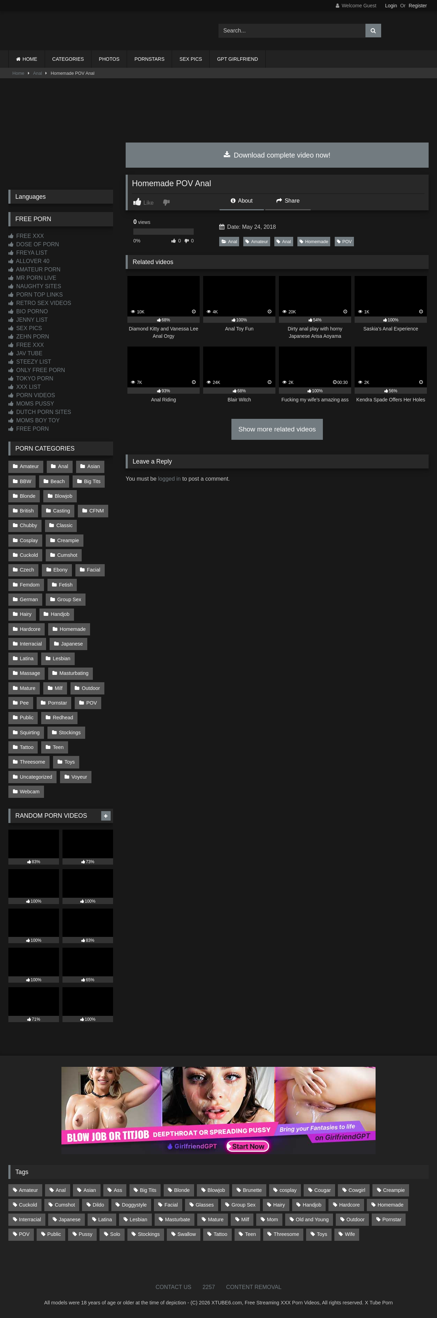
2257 (208, 1287)
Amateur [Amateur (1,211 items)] (28, 1190)
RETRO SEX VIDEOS (39, 303)
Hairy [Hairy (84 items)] (279, 1205)
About (241, 201)
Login (391, 5)
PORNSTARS (149, 59)
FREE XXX (26, 236)
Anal (37, 73)
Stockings (70, 732)
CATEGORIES (68, 59)
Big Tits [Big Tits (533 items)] (148, 1190)
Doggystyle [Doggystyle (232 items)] (134, 1205)
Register (418, 5)
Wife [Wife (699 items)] (350, 1234)
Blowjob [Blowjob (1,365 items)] (216, 1190)
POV (344, 241)
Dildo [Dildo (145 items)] (98, 1205)
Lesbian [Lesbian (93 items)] (138, 1219)
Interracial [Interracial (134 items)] (30, 1219)
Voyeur (79, 777)
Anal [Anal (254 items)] (60, 1190)
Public (27, 717)
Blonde (28, 496)
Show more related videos (277, 429)
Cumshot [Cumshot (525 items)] (65, 1205)
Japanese (72, 644)
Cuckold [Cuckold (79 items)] (28, 1205)
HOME (30, 59)
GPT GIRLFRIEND (237, 59)
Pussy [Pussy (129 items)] (85, 1234)
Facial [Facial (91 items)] (171, 1205)
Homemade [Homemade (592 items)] (390, 1205)
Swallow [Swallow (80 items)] (186, 1234)
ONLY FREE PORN (36, 370)
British (27, 511)
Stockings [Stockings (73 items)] (149, 1234)
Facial (93, 570)
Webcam (30, 791)
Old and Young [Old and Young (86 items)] (312, 1219)
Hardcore (30, 629)
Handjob (60, 614)
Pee (24, 703)
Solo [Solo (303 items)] (115, 1234)
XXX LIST (24, 387)
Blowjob (63, 496)
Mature (28, 688)
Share (287, 201)
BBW (25, 481)
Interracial (31, 644)
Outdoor (91, 688)
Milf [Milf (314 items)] (245, 1219)
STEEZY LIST (29, 362)
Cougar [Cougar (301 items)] (322, 1190)
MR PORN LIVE (32, 278)
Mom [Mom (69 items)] (272, 1219)
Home (18, 73)
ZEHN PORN (28, 337)
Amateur (256, 241)
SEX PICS (190, 59)
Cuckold (29, 555)
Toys (70, 762)
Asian (93, 466)
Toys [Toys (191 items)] (322, 1234)
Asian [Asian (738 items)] (89, 1190)
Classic (65, 525)
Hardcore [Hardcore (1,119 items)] (349, 1205)
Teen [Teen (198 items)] (250, 1234)
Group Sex (69, 599)
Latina (27, 658)
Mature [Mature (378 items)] (216, 1219)
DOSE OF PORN (33, 244)
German (29, 599)
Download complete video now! (277, 155)
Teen (58, 747)
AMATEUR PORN (34, 269)
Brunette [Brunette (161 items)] (252, 1190)
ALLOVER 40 (29, 261)
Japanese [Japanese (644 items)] (69, 1219)
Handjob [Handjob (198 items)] (312, 1205)
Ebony (60, 570)
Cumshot (67, 555)
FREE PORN (28, 429)
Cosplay (29, 540)
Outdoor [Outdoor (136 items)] (356, 1219)
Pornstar (57, 703)
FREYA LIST (27, 253)
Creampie (68, 540)
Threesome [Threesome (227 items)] (286, 1234)
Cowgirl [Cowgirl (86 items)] (357, 1190)
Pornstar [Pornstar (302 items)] (391, 1219)
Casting (61, 511)
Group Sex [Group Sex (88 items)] (243, 1205)
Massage (30, 673)
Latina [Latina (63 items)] (105, 1219)
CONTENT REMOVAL (254, 1287)
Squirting (30, 732)
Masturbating (73, 673)
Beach (58, 481)
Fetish (66, 585)
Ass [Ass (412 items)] (118, 1190)
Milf (58, 688)
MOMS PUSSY (31, 404)
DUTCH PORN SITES (39, 412)
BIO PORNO (28, 311)
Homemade (313, 241)
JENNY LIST (28, 320)
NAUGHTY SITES (34, 286)
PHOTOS (109, 59)
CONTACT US (174, 1287)
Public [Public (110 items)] (54, 1234)
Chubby (28, 525)
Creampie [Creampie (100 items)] (394, 1190)
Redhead (63, 717)
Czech (27, 570)
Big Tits (92, 481)
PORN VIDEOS (31, 395)
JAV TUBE (25, 353)
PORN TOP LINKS (35, 295)
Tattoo (27, 747)
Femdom (30, 585)
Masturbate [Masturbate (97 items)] (177, 1219)
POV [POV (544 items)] (24, 1234)
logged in (169, 479)
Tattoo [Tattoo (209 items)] (220, 1234)
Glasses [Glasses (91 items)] (204, 1205)
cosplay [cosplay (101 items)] (288, 1190)
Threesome (32, 762)
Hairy (26, 614)
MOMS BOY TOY (34, 420)
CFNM (96, 511)
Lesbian (61, 658)
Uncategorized (36, 777)
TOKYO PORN (30, 378)
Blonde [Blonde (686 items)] (182, 1190)
